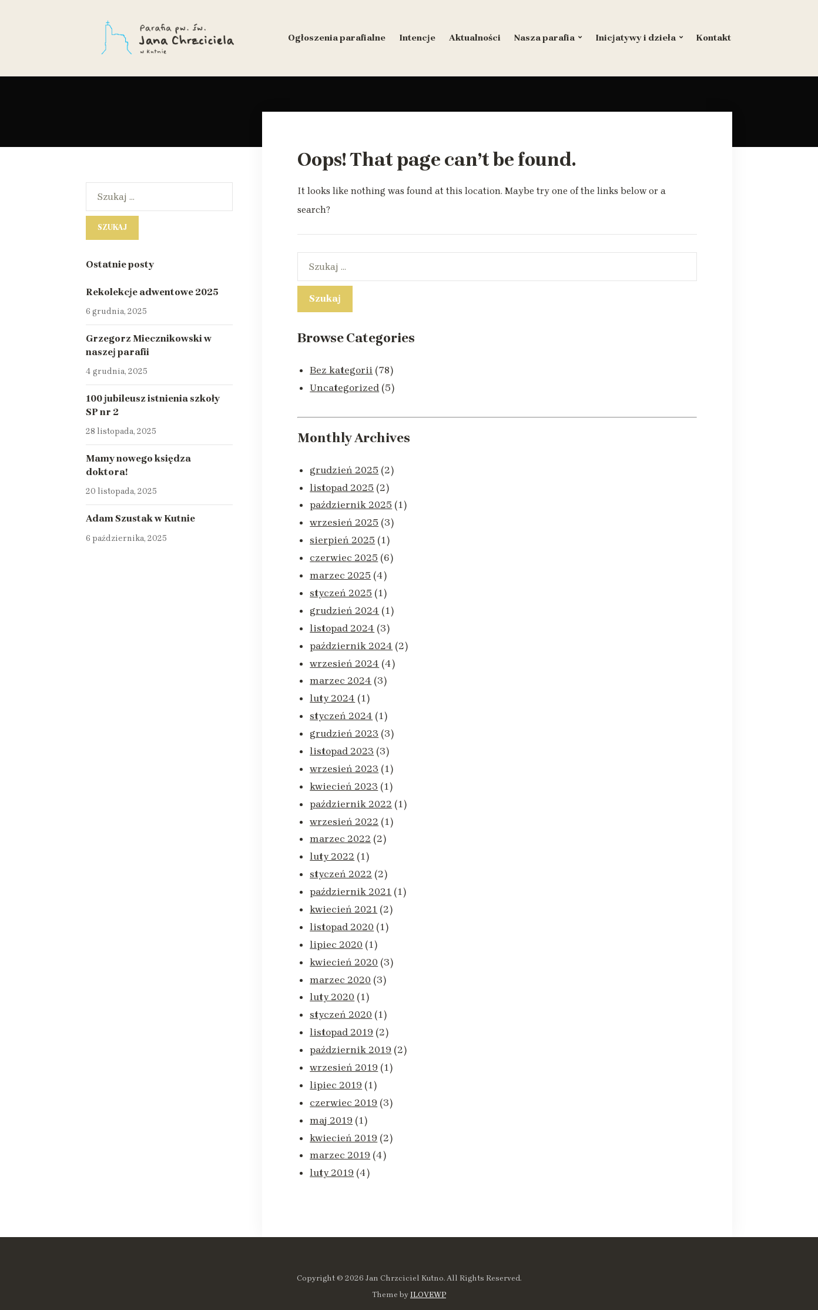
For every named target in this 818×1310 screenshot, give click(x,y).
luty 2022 (333, 842)
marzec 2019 (340, 1131)
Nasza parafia (544, 37)
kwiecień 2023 (344, 774)
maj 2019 (331, 1097)
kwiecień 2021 (343, 893)
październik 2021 (350, 876)
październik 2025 (351, 502)
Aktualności (475, 37)
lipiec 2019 (336, 1063)
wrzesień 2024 (344, 655)
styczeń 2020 (341, 995)
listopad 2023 (342, 740)
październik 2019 (350, 1029)
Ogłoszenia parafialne (336, 37)
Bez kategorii (341, 370)
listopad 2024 (342, 621)
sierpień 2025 (342, 536)
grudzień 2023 (344, 723)
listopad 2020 (342, 910)
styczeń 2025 (341, 587)
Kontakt (713, 37)
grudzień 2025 (344, 468)
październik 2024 (351, 638)
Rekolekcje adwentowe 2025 (152, 292)
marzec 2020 (340, 961)
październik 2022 (351, 791)
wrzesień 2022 (344, 808)
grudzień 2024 (345, 604)
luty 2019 (332, 1148)
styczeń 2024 (341, 706)
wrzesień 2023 (344, 757)
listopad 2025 (342, 486)
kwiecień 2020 (344, 944)
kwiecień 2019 (343, 1114)
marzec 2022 (340, 825)
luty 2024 (333, 689)
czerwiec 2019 (343, 1080)
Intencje (417, 37)
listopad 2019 (342, 1012)
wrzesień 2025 (344, 519)
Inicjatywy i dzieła (635, 37)
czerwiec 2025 (344, 553)
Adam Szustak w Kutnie (140, 518)
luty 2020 (333, 978)
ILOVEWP (428, 1269)
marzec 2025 (340, 570)
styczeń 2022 (341, 859)
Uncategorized (345, 387)
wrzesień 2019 (344, 1046)
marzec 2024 (340, 672)
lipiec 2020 (336, 927)
